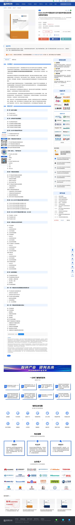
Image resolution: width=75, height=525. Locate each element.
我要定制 (68, 220)
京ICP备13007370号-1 (36, 520)
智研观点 (18, 4)
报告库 (36, 4)
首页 (6, 7)
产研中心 (41, 4)
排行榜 (51, 4)
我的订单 (68, 1)
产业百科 (30, 4)
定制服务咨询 (21, 334)
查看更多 (62, 85)
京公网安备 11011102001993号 (46, 520)
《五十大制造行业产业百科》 (37, 54)
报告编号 (40, 22)
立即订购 (44, 39)
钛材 (39, 10)
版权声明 (8, 46)
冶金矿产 (14, 7)
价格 (39, 31)
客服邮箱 (40, 27)
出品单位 (40, 24)
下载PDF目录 (66, 39)
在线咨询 (55, 39)
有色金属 (19, 7)
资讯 (46, 4)
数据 (56, 4)
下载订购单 (56, 35)
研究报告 (24, 4)
